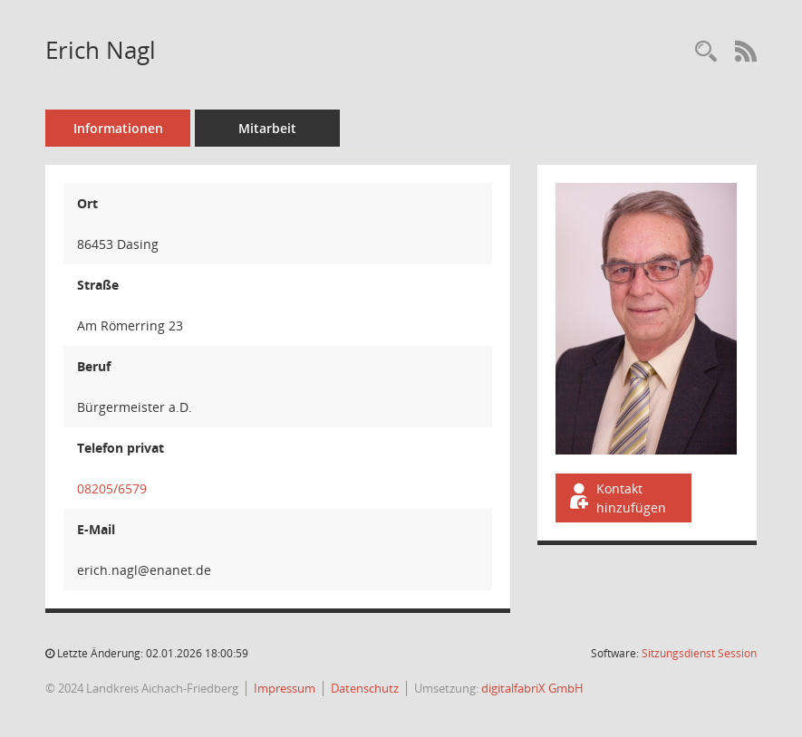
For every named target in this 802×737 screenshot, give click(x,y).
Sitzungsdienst (699, 653)
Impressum (284, 688)
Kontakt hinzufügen (616, 498)
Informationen (118, 128)
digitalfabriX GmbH (532, 688)
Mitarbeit (267, 128)
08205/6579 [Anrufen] (112, 488)
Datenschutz (365, 688)
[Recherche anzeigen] (706, 52)
